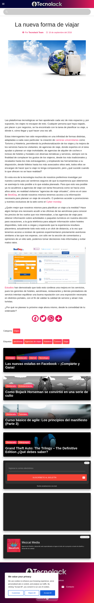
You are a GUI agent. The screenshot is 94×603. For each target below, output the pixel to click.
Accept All (47, 593)
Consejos (10, 358)
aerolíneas (18, 342)
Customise (16, 593)
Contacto (67, 586)
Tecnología (43, 358)
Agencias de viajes (33, 342)
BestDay (12, 194)
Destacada (22, 358)
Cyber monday (54, 201)
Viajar (65, 342)
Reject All (31, 593)
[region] (31, 585)
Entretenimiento (25, 386)
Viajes (16, 331)
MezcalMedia (51, 598)
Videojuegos (24, 442)
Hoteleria (48, 342)
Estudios (9, 287)
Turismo (57, 342)
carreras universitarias (67, 140)
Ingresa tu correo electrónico (21, 468)
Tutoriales (23, 414)
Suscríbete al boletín (59, 477)
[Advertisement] (47, 99)
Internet (33, 358)
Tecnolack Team (36, 32)
